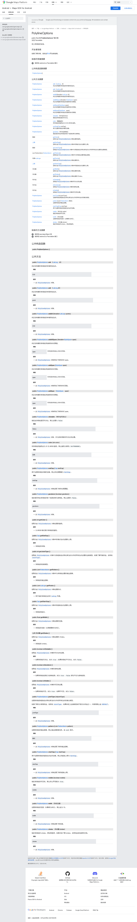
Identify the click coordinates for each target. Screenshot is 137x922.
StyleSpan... (62, 110)
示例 (18, 12)
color (54, 121)
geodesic (55, 132)
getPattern (56, 153)
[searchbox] (12, 18)
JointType (36, 558)
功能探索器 (31, 896)
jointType (56, 195)
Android (5, 8)
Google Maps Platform (48, 28)
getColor (55, 137)
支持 (24, 12)
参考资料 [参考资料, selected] (11, 12)
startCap (55, 206)
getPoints (56, 158)
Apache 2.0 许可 (86, 858)
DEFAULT (105, 704)
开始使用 (115, 8)
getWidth (55, 169)
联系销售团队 (128, 8)
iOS (65, 896)
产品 (40, 2)
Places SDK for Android (35, 899)
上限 (33, 142)
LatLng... (59, 84)
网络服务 (67, 902)
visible (55, 211)
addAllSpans (57, 100)
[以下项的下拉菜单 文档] (56, 2)
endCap (55, 126)
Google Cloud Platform (82, 910)
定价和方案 (104, 893)
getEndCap (56, 142)
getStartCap (56, 163)
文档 (58, 28)
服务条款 (103, 902)
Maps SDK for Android (22, 8)
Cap (59, 126)
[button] (12, 37)
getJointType (57, 148)
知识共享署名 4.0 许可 (57, 858)
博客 (62, 2)
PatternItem (47, 153)
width (54, 217)
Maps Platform (16, 2)
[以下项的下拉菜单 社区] (71, 2)
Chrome (60, 910)
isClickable (56, 179)
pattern (55, 201)
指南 (3, 12)
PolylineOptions (37, 73)
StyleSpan (69, 100)
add (54, 84)
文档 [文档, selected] (53, 2)
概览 (34, 2)
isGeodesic (56, 185)
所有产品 (95, 910)
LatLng (59, 89)
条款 (29, 918)
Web (65, 899)
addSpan (55, 105)
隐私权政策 (35, 918)
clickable (55, 116)
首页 (33, 28)
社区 (68, 2)
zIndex (55, 222)
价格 (47, 2)
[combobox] (122, 2)
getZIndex (56, 174)
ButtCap (67, 472)
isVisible (55, 190)
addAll (55, 94)
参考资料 (85, 28)
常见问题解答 (32, 893)
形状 (48, 54)
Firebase (69, 910)
